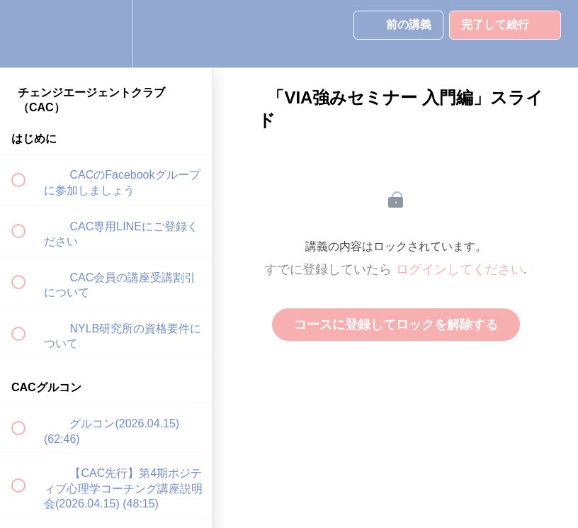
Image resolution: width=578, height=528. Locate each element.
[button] (26, 33)
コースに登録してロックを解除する (396, 325)
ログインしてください (459, 269)
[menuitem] (106, 33)
